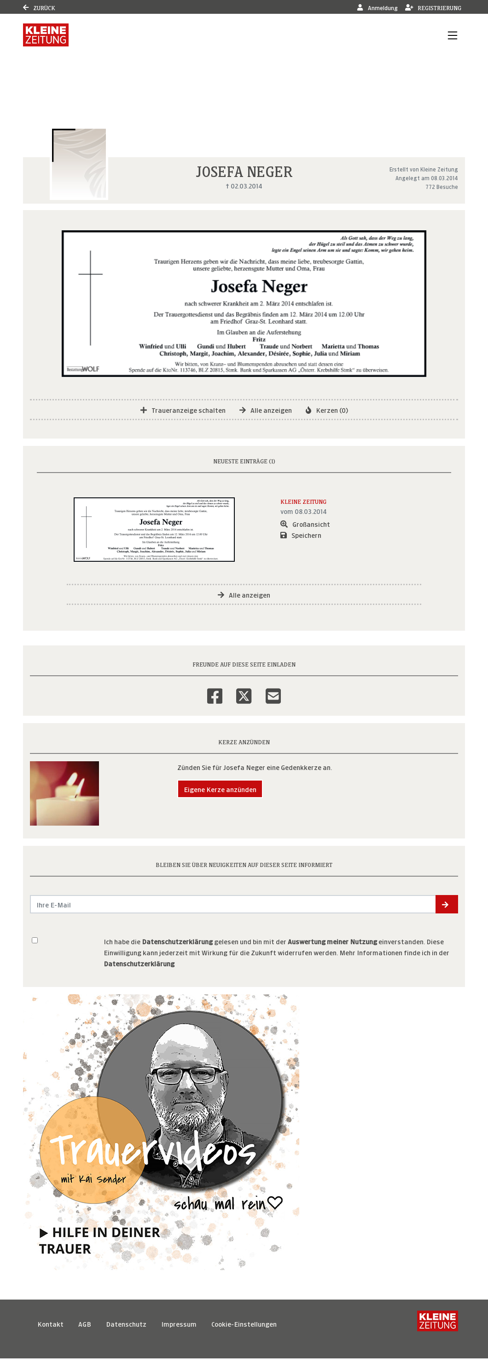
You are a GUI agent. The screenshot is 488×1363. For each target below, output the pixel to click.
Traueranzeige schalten (183, 409)
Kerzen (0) (327, 409)
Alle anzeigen (265, 409)
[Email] (273, 690)
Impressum (179, 1323)
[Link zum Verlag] (46, 34)
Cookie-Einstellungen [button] (244, 1323)
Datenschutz (126, 1323)
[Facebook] (214, 690)
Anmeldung (377, 7)
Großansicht (305, 523)
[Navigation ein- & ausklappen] (452, 35)
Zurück (39, 7)
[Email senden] (233, 904)
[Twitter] (243, 690)
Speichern (300, 534)
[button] (447, 904)
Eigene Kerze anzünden (220, 788)
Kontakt (50, 1323)
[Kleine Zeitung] (437, 1323)
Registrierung (433, 7)
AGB (84, 1323)
